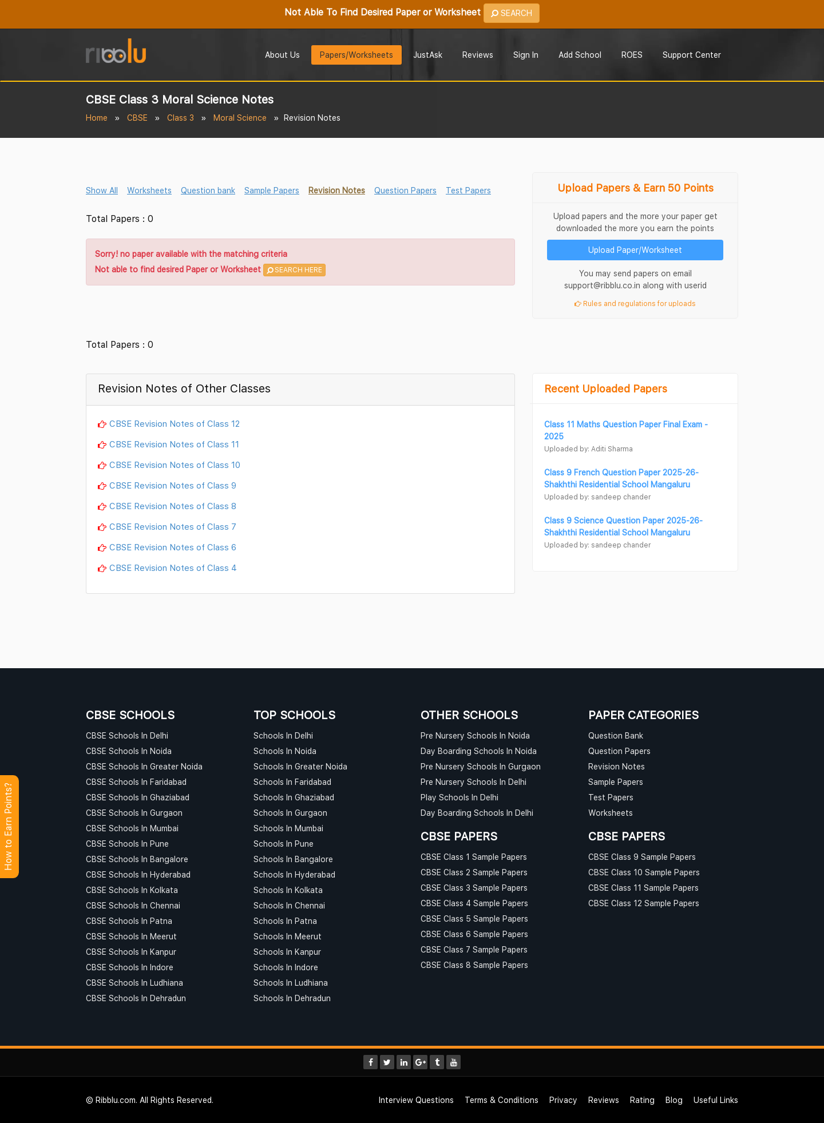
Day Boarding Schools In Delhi (477, 813)
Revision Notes (336, 190)
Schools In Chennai (289, 905)
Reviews (477, 54)
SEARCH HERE (295, 269)
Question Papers (405, 190)
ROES (632, 54)
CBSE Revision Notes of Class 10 (174, 464)
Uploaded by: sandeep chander (597, 497)
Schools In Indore (285, 967)
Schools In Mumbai (288, 828)
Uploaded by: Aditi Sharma (588, 449)
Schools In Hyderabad (294, 874)
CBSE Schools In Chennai (133, 905)
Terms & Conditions (501, 1100)
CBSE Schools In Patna (129, 921)
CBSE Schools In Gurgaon (134, 813)
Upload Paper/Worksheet (635, 250)
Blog (674, 1100)
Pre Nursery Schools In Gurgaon (481, 766)
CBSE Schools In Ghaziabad (137, 797)
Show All (102, 190)
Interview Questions (416, 1100)
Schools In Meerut (287, 936)
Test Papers (468, 190)
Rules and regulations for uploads (635, 303)
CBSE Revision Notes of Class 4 (173, 567)
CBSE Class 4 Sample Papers (474, 903)
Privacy (563, 1100)
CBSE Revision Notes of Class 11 (174, 444)
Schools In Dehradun (292, 998)
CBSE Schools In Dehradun (136, 998)
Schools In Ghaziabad (293, 797)
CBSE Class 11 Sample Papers (643, 887)
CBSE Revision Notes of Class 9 (172, 485)
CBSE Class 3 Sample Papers (474, 887)
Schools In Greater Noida (300, 766)
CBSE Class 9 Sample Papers (642, 857)
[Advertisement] (300, 314)
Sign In (525, 54)
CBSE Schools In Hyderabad (138, 874)
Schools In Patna (285, 921)
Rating (642, 1100)
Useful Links (716, 1100)
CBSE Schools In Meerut (131, 936)
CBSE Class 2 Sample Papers (474, 872)
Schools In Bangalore (293, 859)
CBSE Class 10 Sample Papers (644, 872)
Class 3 (180, 117)
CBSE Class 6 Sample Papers (474, 934)
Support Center (692, 54)
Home (97, 117)
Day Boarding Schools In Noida (479, 751)
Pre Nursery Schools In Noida (475, 735)
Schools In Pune (283, 843)
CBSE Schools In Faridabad (136, 782)
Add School (579, 54)
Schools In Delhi (283, 735)
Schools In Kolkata (288, 890)
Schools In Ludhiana (290, 982)
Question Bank (615, 735)
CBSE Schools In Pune (127, 843)
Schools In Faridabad (292, 782)
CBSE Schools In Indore (129, 967)
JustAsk (427, 54)
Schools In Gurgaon (290, 813)
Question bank (208, 190)
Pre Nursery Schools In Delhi (473, 782)
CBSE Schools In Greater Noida (144, 766)
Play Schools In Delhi (459, 797)
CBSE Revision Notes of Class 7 (172, 526)
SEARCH (512, 13)
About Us (282, 54)
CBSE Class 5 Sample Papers (474, 918)
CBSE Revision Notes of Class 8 (172, 506)
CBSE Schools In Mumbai (132, 828)
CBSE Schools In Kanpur (131, 952)
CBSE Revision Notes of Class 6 (172, 547)
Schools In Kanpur (287, 952)
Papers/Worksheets (356, 54)
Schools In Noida (284, 751)
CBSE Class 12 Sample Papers (643, 903)
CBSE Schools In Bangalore (137, 859)
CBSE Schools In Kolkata (132, 890)
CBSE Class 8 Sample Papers (474, 965)
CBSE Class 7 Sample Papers (474, 949)
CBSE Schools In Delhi (127, 735)
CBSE (137, 117)
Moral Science (240, 117)
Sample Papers (271, 190)
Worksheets (149, 190)
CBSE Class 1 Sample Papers (474, 857)
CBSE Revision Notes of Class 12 (174, 423)
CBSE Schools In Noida (129, 751)
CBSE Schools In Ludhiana (134, 982)
